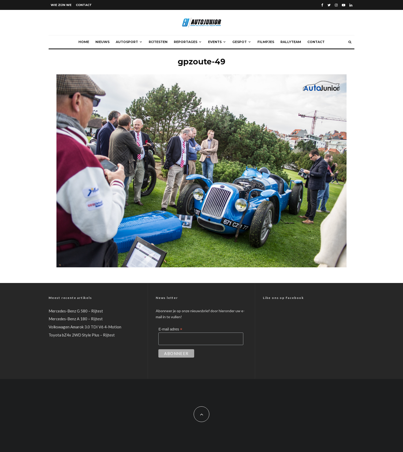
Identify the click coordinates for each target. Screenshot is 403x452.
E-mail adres (170, 329)
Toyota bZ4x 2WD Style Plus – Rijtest (82, 335)
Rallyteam (290, 42)
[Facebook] (322, 5)
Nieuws (102, 42)
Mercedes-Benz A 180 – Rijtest (76, 318)
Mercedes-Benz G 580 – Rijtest (76, 311)
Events (215, 42)
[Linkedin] (350, 5)
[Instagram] (336, 5)
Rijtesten (158, 42)
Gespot (239, 42)
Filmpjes (265, 42)
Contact (84, 5)
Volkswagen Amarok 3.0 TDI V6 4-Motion (85, 326)
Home (83, 42)
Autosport (127, 42)
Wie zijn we (61, 5)
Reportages (185, 42)
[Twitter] (329, 5)
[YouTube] (343, 5)
